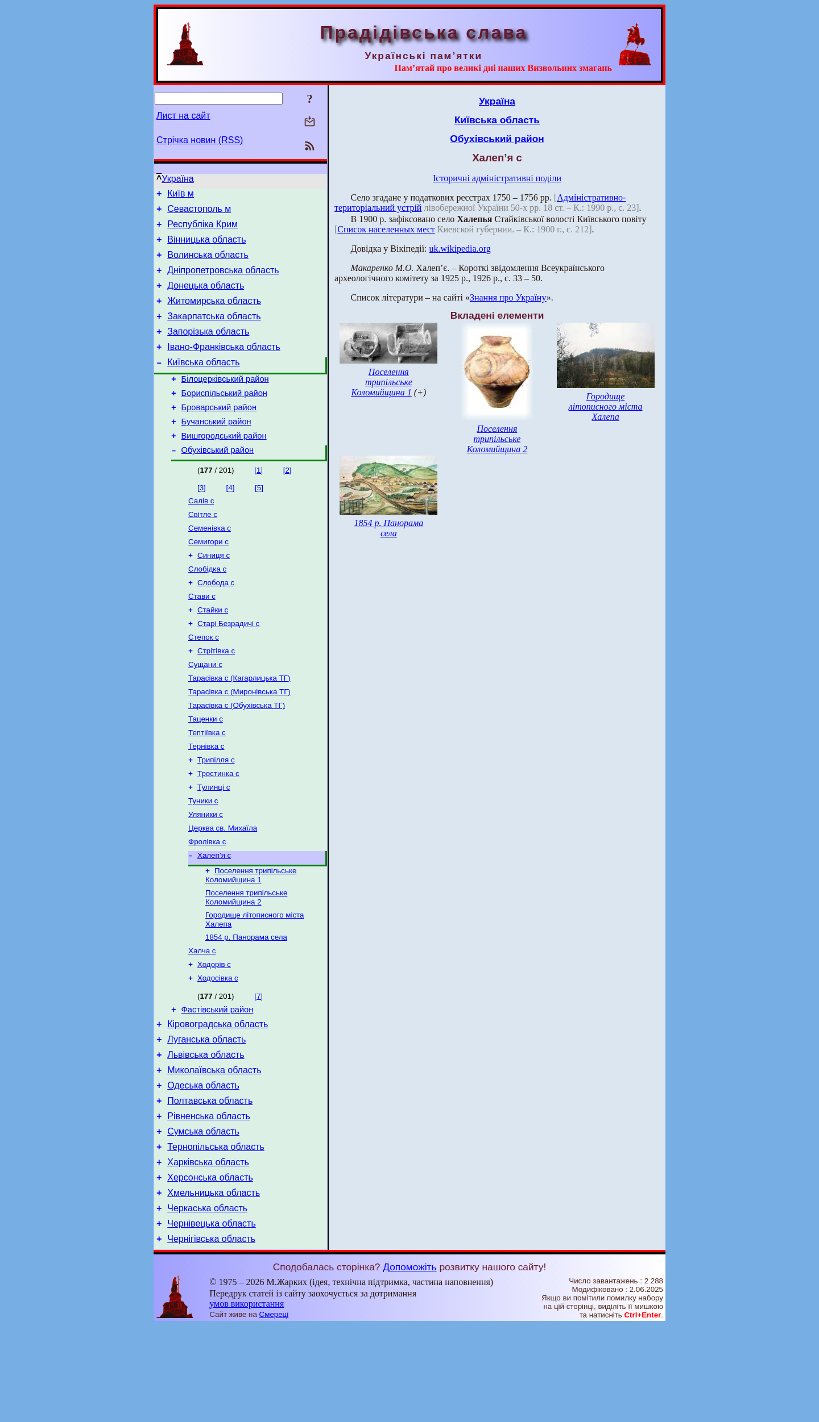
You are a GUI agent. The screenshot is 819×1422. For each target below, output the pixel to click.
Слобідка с (207, 606)
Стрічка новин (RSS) (199, 140)
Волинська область (208, 263)
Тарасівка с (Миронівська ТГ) (239, 739)
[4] (230, 518)
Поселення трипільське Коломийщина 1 (250, 937)
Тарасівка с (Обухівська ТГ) (236, 754)
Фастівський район (217, 1080)
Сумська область (203, 1216)
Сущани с (205, 710)
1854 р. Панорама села (246, 1003)
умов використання (246, 1400)
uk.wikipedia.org (460, 248)
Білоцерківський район (225, 401)
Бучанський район (216, 448)
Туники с (203, 857)
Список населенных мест (386, 229)
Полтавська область (210, 1182)
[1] (258, 501)
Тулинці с (213, 843)
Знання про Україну (508, 297)
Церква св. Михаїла (222, 887)
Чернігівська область (211, 1335)
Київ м (180, 195)
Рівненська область (208, 1199)
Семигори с (208, 577)
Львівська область (205, 1131)
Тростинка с (218, 828)
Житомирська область (214, 314)
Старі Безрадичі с (228, 665)
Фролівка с (207, 902)
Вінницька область (206, 246)
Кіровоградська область (217, 1097)
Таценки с (205, 769)
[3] (201, 518)
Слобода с (215, 621)
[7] (258, 1065)
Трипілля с (216, 813)
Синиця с (213, 591)
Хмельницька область (213, 1284)
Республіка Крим (202, 229)
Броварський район (219, 432)
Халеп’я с (214, 916)
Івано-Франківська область (223, 365)
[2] (287, 501)
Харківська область (208, 1250)
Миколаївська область (214, 1148)
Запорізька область (208, 348)
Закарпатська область (213, 331)
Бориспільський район (224, 417)
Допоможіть (409, 1363)
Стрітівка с (216, 695)
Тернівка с (206, 798)
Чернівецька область (211, 1318)
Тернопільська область (215, 1233)
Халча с (202, 1018)
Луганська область (206, 1114)
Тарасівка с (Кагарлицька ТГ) (239, 724)
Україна (177, 179)
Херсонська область (210, 1267)
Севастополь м (199, 212)
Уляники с (205, 872)
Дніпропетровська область (223, 280)
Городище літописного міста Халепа (606, 406)
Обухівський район (217, 480)
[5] (259, 518)
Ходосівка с (217, 1047)
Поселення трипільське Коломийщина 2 (246, 961)
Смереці (274, 1411)
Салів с (201, 532)
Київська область (203, 382)
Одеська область (203, 1165)
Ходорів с (214, 1032)
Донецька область (205, 297)
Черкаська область (207, 1301)
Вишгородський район (224, 464)
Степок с (203, 680)
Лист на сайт (183, 115)
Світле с (202, 547)
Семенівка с (209, 562)
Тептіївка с (207, 783)
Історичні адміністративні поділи (497, 178)
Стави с (202, 636)
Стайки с (212, 651)
